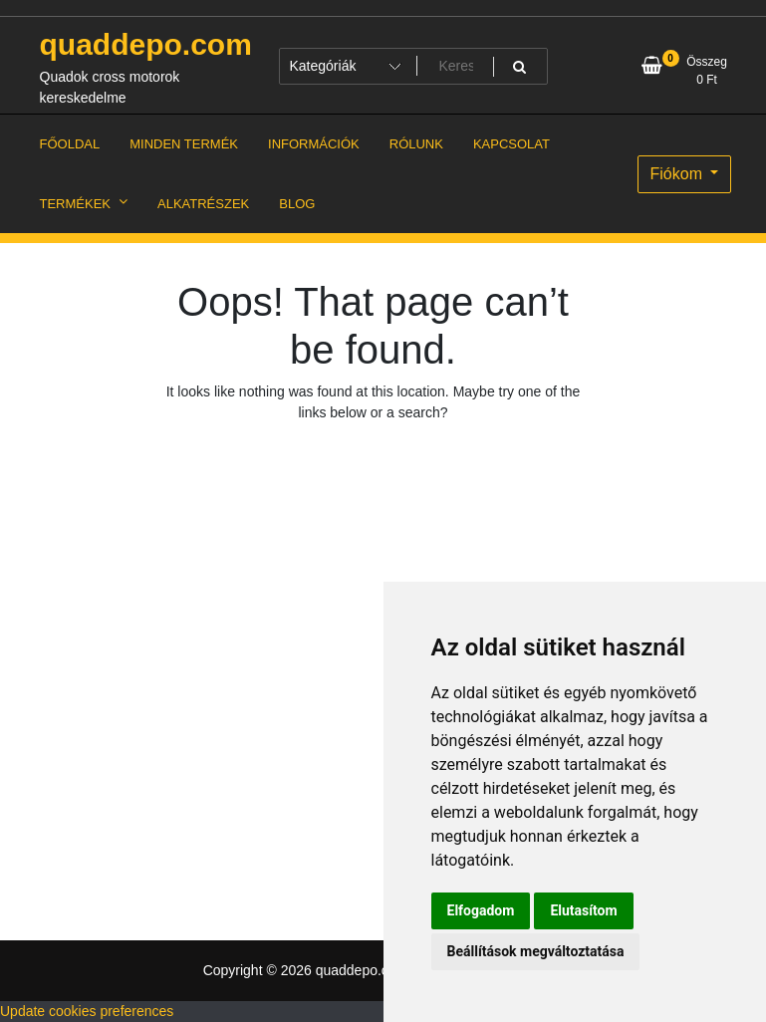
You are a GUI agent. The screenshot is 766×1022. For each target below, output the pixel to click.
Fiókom (678, 173)
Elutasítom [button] (583, 910)
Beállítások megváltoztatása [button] (536, 951)
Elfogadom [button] (481, 910)
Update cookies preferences (86, 1011)
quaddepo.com (146, 44)
